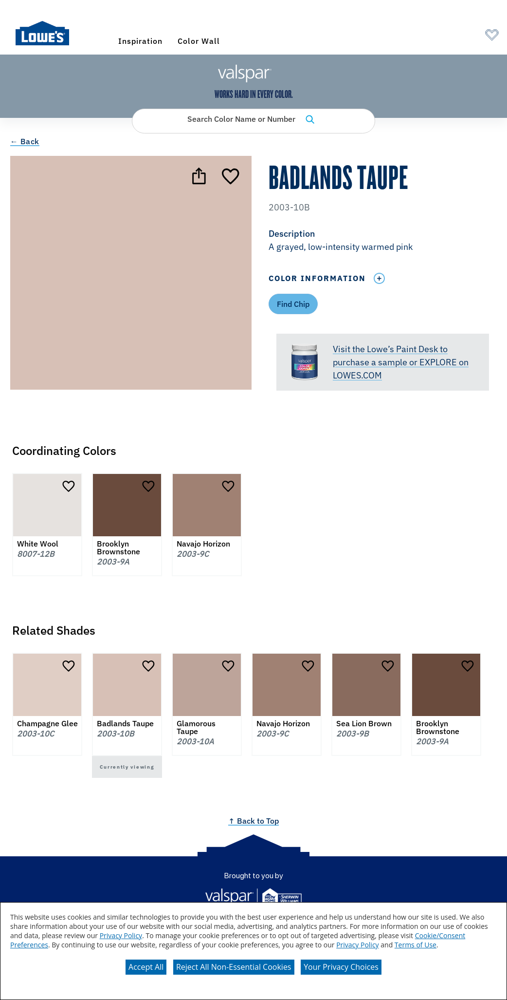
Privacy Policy (121, 935)
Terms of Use (415, 944)
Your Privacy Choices (341, 967)
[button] (383, 241)
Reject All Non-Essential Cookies (233, 967)
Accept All (145, 967)
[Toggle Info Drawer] (379, 278)
